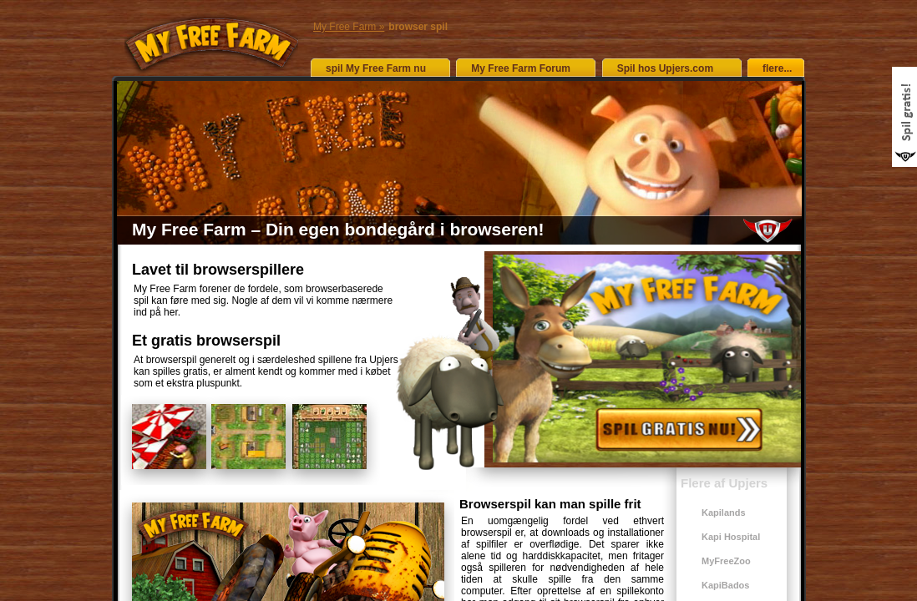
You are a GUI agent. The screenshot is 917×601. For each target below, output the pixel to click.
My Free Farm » (348, 27)
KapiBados (725, 585)
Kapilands (724, 513)
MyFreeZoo (726, 561)
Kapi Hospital (731, 537)
